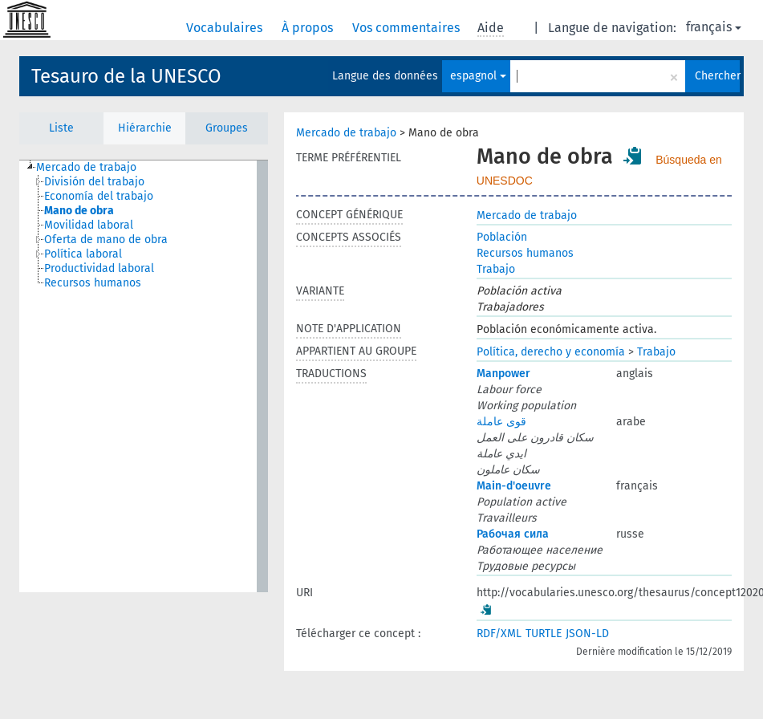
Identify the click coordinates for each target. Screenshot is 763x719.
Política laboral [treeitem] (83, 254)
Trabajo (496, 269)
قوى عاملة (501, 422)
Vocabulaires (226, 27)
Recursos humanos (525, 253)
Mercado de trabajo (346, 133)
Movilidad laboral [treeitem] (88, 225)
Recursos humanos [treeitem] (92, 283)
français (713, 27)
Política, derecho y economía (551, 352)
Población (502, 237)
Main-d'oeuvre (514, 486)
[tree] (143, 376)
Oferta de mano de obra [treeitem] (106, 239)
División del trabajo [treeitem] (94, 182)
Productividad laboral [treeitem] (99, 268)
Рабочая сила (513, 534)
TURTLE (544, 633)
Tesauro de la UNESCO (126, 76)
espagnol (478, 76)
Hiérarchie (145, 128)
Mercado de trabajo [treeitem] (86, 167)
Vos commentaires (407, 27)
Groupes (226, 128)
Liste (61, 128)
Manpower (503, 373)
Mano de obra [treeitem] (79, 210)
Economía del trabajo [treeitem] (98, 196)
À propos (309, 27)
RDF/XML (499, 633)
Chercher (717, 76)
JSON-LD (587, 633)
